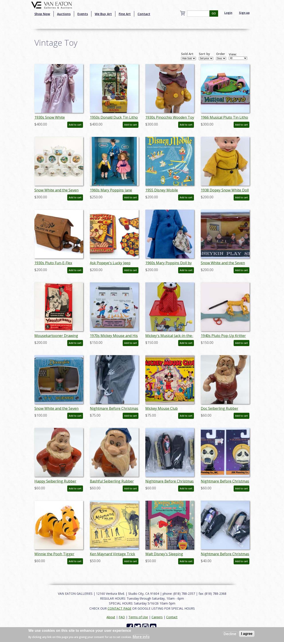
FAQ (122, 617)
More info (141, 636)
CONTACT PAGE (119, 608)
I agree (246, 634)
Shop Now (42, 14)
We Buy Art (103, 14)
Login (228, 13)
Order (220, 53)
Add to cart (75, 124)
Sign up (244, 13)
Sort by (204, 53)
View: (233, 54)
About (110, 617)
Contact (144, 14)
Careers (157, 617)
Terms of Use (138, 617)
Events (82, 14)
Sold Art (187, 53)
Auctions (64, 14)
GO (214, 13)
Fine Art (125, 14)
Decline (230, 633)
